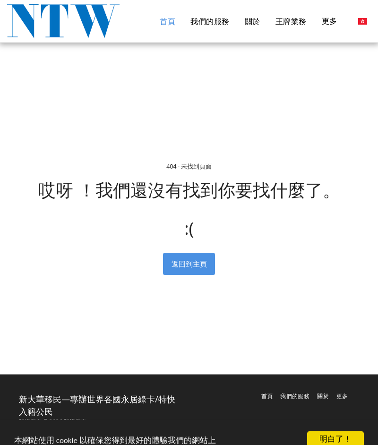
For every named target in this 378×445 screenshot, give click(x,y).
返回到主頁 (189, 263)
